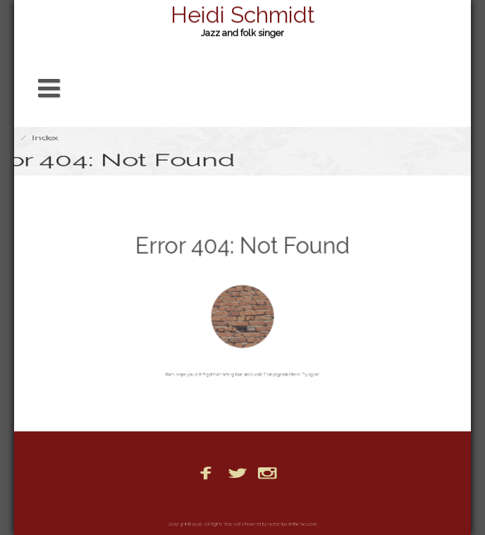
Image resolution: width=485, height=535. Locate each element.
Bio (134, 501)
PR (338, 501)
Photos (264, 501)
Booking (174, 501)
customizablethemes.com (283, 524)
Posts (305, 501)
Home (220, 501)
